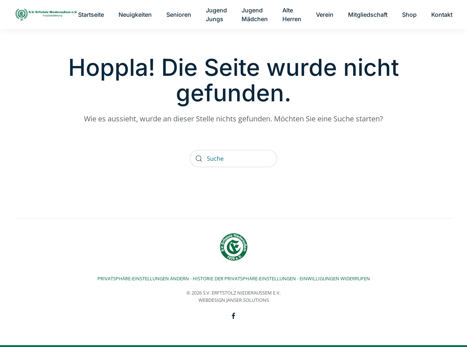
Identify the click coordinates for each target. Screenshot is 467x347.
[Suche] (233, 158)
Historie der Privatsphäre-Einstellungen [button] (244, 278)
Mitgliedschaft (367, 14)
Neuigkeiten (135, 14)
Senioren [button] (178, 14)
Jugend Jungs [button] (216, 15)
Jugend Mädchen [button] (255, 15)
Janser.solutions (247, 300)
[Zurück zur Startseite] (46, 14)
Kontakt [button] (441, 14)
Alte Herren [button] (291, 15)
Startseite (91, 14)
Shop (409, 14)
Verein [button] (324, 14)
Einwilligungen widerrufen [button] (335, 278)
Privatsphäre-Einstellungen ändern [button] (143, 278)
